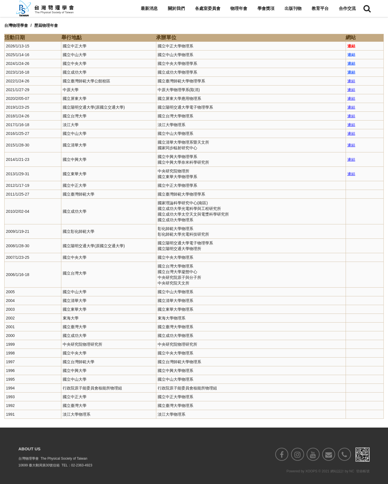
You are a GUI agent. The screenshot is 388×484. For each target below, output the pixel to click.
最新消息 (149, 8)
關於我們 (176, 8)
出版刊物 (293, 8)
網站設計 (337, 481)
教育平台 (320, 8)
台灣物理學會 (16, 25)
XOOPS (311, 481)
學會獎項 (265, 8)
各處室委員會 (207, 8)
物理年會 (238, 8)
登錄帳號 (363, 481)
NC (351, 481)
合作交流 (347, 8)
